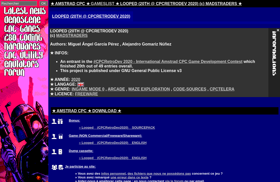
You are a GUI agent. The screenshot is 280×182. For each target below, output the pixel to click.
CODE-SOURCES (189, 89)
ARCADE (116, 89)
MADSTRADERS (72, 35)
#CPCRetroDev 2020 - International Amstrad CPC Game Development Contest (168, 61)
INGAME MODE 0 (88, 89)
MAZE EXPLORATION (149, 89)
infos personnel (113, 173)
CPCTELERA (222, 89)
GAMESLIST (102, 4)
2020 (75, 79)
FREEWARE (86, 94)
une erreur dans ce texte (129, 177)
